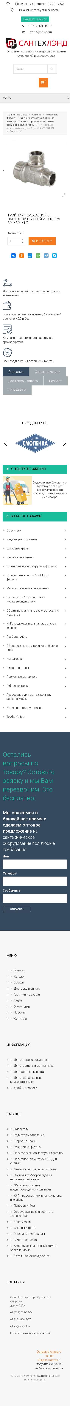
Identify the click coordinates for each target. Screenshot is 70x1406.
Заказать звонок (35, 19)
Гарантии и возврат (25, 994)
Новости (18, 1012)
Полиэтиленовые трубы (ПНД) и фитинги (37, 577)
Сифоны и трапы (37, 668)
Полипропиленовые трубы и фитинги (37, 566)
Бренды (17, 982)
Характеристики (47, 372)
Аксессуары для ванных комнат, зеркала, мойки (29, 696)
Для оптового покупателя (29, 1059)
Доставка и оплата (23, 381)
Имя (6, 856)
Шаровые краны (37, 549)
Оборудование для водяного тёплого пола (37, 648)
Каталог (36, 114)
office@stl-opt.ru (40, 32)
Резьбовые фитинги (37, 558)
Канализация (37, 659)
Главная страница (17, 114)
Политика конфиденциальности (30, 1333)
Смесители (37, 531)
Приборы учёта (37, 637)
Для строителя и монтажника (32, 1065)
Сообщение (11, 890)
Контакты (18, 1018)
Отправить (17, 908)
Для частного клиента (27, 1072)
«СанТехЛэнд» (45, 1375)
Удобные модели (23, 1088)
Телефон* (10, 873)
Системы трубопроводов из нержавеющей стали (37, 599)
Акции (16, 1000)
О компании (20, 1006)
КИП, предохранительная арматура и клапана (37, 625)
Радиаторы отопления (37, 540)
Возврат (55, 381)
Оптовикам (17, 390)
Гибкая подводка (37, 686)
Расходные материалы (37, 677)
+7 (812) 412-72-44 (21, 1312)
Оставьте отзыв (48, 1351)
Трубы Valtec (37, 717)
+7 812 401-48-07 (40, 26)
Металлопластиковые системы (37, 589)
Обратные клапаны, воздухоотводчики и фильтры (37, 612)
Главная (17, 970)
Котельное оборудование (37, 708)
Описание (16, 372)
